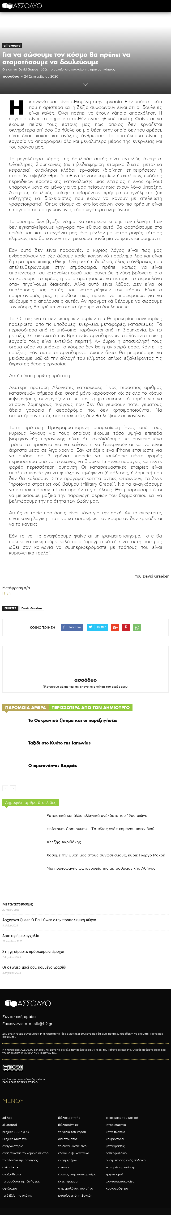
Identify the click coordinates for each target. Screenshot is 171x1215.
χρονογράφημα (117, 1188)
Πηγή (6, 593)
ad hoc (7, 1118)
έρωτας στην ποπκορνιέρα (77, 1174)
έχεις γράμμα (67, 1181)
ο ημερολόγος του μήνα (75, 1188)
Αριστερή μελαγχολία (20, 936)
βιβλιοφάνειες (68, 1125)
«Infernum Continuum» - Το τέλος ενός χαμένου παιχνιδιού (100, 829)
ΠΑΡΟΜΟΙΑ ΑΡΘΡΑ (25, 707)
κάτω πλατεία (115, 1132)
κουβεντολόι (115, 1139)
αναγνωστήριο (12, 1146)
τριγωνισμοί (114, 1174)
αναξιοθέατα (11, 1174)
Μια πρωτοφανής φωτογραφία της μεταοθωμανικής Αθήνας (101, 868)
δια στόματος (67, 1139)
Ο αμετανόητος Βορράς (52, 765)
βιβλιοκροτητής (69, 1118)
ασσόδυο (11, 76)
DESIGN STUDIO (20, 1082)
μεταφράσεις (115, 1146)
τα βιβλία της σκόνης (17, 1196)
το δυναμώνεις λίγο (72, 1146)
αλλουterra (10, 1167)
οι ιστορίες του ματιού (122, 1118)
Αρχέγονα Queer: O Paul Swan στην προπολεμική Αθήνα (49, 920)
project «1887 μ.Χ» (15, 1132)
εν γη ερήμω (67, 1160)
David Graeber (31, 608)
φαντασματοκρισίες (120, 1181)
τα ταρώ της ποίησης (121, 1167)
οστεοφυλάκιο (116, 1153)
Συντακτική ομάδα (19, 1017)
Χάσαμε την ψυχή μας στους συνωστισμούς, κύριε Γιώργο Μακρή (106, 855)
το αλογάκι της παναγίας (20, 1160)
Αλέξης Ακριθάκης (64, 842)
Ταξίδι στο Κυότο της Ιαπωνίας (59, 743)
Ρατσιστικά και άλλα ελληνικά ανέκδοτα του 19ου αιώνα (97, 816)
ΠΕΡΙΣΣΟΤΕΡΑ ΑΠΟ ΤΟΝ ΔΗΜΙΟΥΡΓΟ (90, 707)
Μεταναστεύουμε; (17, 904)
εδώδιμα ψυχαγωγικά (73, 1153)
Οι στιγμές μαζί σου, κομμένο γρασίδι (34, 967)
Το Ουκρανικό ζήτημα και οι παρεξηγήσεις (72, 720)
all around (12, 45)
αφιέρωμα (9, 1188)
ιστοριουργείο (116, 1125)
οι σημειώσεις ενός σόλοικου (126, 1160)
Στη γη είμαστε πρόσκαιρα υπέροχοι (33, 951)
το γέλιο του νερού (72, 1132)
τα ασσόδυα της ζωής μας (21, 1181)
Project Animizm (14, 1139)
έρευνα (63, 1167)
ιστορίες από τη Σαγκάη (75, 1196)
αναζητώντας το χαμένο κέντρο (25, 1153)
